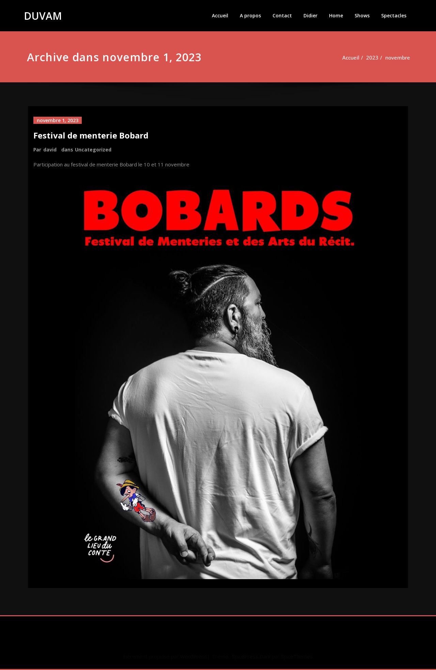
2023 (371, 57)
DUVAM (43, 16)
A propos (250, 15)
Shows (362, 15)
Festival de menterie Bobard (91, 135)
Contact (282, 15)
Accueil (220, 15)
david (50, 149)
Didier (310, 15)
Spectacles (393, 15)
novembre (396, 57)
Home (336, 15)
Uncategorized (93, 149)
